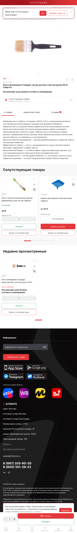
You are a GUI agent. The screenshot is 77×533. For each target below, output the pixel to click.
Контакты (7, 444)
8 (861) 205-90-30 (17, 463)
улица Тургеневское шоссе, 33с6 (19, 434)
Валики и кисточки (50, 19)
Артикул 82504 (7, 82)
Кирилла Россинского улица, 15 (18, 429)
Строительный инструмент (18, 19)
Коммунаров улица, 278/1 (15, 424)
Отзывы (56, 112)
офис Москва (9, 408)
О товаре (8, 112)
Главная (5, 19)
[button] (19, 529)
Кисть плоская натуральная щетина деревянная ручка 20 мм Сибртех (17, 199)
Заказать (45, 521)
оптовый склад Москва (14, 413)
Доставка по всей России (14, 449)
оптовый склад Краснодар (16, 419)
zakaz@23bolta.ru (11, 456)
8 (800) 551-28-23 (17, 467)
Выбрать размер (58, 226)
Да (43, 13)
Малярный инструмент (35, 19)
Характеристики (31, 112)
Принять (65, 510)
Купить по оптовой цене (19, 233)
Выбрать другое (57, 13)
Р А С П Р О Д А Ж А (38, 3)
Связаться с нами (16, 357)
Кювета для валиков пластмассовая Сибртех (56, 199)
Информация (9, 337)
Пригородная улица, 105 (15, 439)
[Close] (71, 11)
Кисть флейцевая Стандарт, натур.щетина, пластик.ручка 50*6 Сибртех (17, 281)
